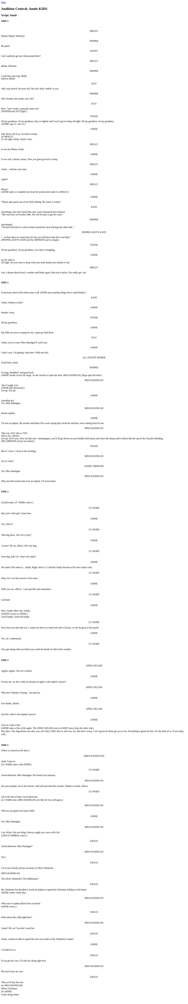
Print (3, 2)
